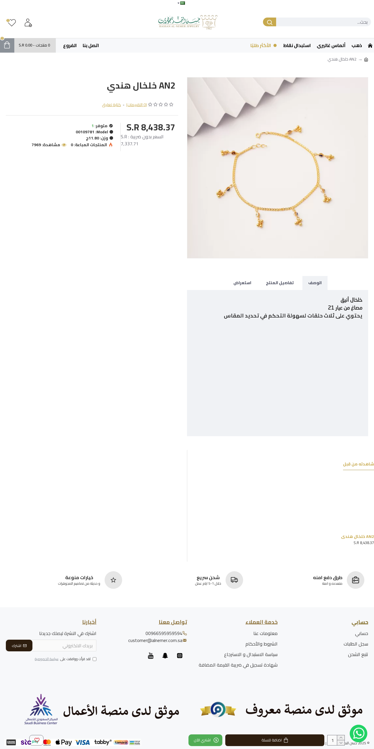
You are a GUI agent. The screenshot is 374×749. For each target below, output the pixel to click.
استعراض (242, 283)
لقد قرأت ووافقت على (65, 659)
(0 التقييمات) (136, 105)
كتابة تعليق (111, 105)
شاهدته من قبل (358, 465)
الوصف (315, 283)
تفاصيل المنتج (280, 283)
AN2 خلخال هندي (357, 536)
